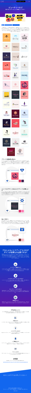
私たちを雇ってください (20, 1)
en (3, 362)
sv (27, 362)
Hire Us (19, 19)
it (10, 362)
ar (23, 362)
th (20, 362)
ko (21, 362)
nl (11, 362)
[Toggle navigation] (29, 1)
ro (26, 362)
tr (9, 362)
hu (22, 362)
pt (13, 362)
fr (4, 362)
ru (8, 362)
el (12, 362)
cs (17, 362)
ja (14, 362)
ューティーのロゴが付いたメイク (18, 220)
